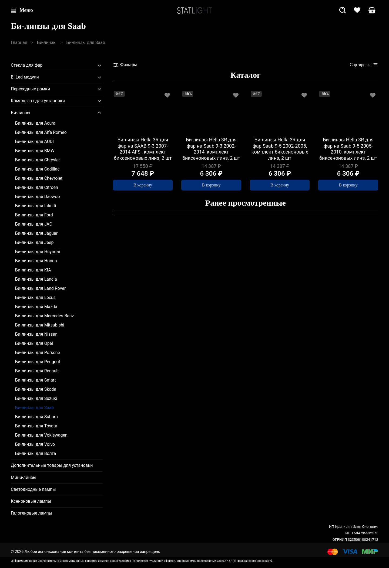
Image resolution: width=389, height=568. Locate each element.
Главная (19, 42)
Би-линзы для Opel (34, 343)
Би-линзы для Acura (35, 123)
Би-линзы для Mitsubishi (39, 325)
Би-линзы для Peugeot (37, 361)
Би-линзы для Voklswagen (41, 435)
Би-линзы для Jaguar (36, 233)
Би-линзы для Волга (35, 453)
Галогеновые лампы (31, 513)
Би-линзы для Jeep (34, 242)
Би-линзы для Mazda (36, 306)
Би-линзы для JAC (33, 224)
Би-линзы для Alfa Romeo (41, 132)
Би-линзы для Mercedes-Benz (44, 315)
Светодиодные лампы (33, 489)
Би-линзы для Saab (34, 407)
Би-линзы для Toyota (36, 425)
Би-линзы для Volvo (35, 444)
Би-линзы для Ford (34, 214)
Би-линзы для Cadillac (37, 169)
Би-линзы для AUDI (34, 141)
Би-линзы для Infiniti (35, 205)
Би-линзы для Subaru (36, 416)
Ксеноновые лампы (31, 501)
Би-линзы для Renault (37, 370)
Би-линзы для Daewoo (37, 196)
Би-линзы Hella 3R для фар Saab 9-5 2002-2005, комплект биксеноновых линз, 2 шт (279, 149)
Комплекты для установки (38, 100)
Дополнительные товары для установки (52, 465)
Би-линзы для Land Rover (40, 288)
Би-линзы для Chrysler (37, 159)
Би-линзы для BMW (35, 150)
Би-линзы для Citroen (36, 187)
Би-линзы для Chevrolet (38, 178)
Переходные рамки (30, 88)
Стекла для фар (27, 65)
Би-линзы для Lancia (36, 279)
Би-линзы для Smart (35, 380)
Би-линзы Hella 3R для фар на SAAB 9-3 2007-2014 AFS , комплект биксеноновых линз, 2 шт (143, 149)
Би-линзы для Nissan (36, 334)
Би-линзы (46, 42)
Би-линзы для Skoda (35, 389)
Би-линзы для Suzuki (36, 398)
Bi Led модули (25, 77)
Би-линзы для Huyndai (37, 251)
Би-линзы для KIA (33, 270)
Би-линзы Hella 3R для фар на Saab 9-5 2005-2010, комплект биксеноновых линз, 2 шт (348, 149)
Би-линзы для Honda (36, 260)
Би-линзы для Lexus (35, 297)
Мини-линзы (23, 477)
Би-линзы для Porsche (37, 352)
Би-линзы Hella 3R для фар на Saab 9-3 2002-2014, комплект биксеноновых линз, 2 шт (211, 149)
